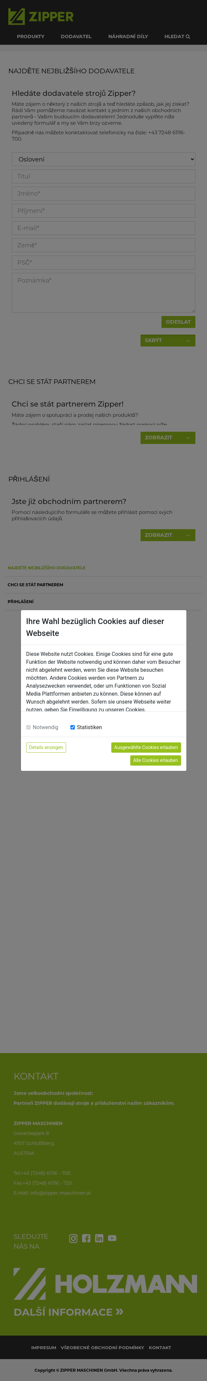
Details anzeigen (46, 747)
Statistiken (89, 727)
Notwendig (45, 727)
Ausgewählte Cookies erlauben (146, 747)
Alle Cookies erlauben (155, 760)
